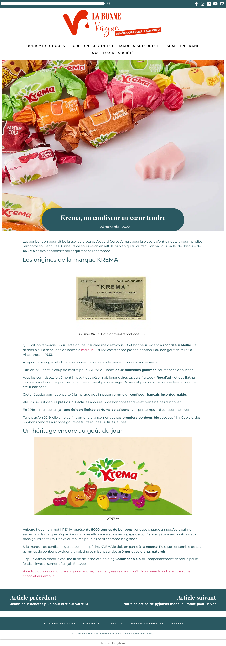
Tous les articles (58, 623)
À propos (91, 623)
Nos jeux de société (113, 53)
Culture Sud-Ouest (93, 46)
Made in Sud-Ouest (139, 46)
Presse (178, 623)
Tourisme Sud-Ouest (45, 46)
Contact (115, 623)
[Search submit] (108, 3)
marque (87, 350)
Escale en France (183, 46)
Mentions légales (147, 623)
